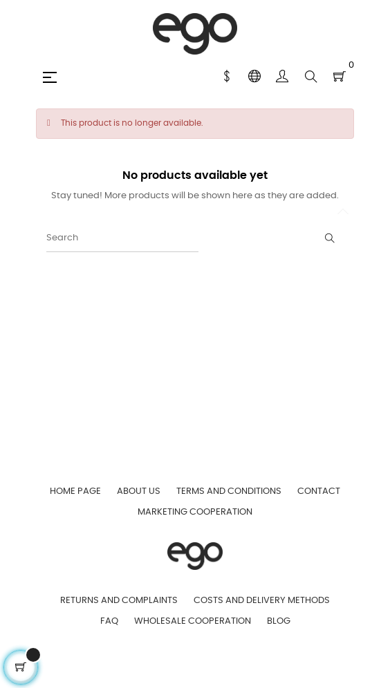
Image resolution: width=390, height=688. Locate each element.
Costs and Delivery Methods (262, 600)
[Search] (122, 238)
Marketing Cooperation (195, 512)
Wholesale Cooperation (192, 621)
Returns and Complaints (119, 600)
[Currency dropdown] (227, 76)
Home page (75, 491)
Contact (318, 491)
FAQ (109, 621)
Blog (278, 621)
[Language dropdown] (254, 76)
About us (138, 491)
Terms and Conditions (228, 491)
